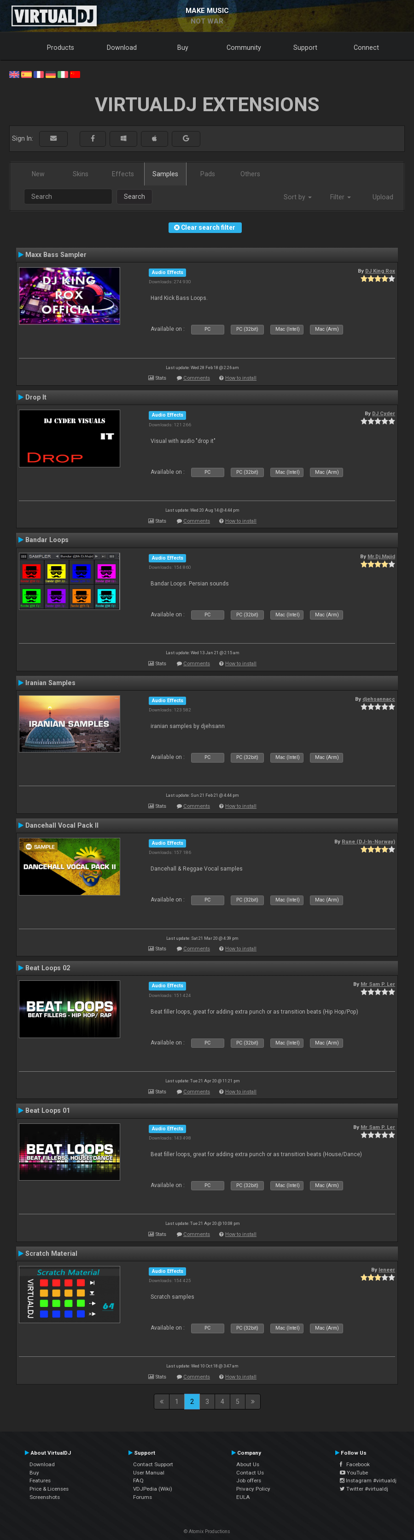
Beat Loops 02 (47, 968)
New (38, 174)
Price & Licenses (49, 1489)
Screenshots (44, 1497)
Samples (165, 174)
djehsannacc (378, 699)
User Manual (148, 1472)
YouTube (354, 1472)
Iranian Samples (50, 682)
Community (244, 47)
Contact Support (153, 1464)
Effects (123, 174)
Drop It (36, 397)
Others (250, 174)
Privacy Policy (253, 1489)
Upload (383, 197)
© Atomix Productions (207, 1531)
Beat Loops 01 (47, 1110)
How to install (241, 378)
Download (122, 47)
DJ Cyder (383, 413)
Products (60, 47)
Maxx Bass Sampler (56, 254)
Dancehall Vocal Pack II (62, 825)
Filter (340, 197)
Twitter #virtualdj (364, 1489)
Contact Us (250, 1472)
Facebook (355, 1464)
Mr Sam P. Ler (378, 984)
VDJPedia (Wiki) (152, 1489)
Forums (142, 1497)
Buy (182, 47)
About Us (247, 1464)
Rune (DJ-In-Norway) (368, 841)
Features (40, 1480)
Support (305, 47)
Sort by (298, 197)
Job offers (248, 1480)
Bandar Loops (47, 539)
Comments (196, 378)
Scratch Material (51, 1253)
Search (134, 196)
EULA (243, 1497)
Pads (207, 174)
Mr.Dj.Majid (381, 556)
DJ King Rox (380, 271)
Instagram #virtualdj (368, 1480)
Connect (366, 47)
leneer (387, 1269)
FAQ (138, 1480)
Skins (80, 174)
